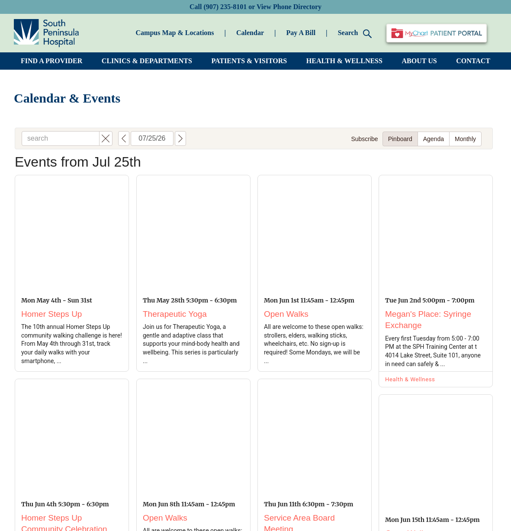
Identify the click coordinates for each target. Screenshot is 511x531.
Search (355, 33)
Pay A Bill (301, 32)
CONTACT (473, 60)
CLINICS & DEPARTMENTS (147, 60)
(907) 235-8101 (225, 6)
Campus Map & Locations (175, 32)
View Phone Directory (289, 6)
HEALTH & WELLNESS (344, 60)
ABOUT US (419, 60)
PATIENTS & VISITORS (249, 60)
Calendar (250, 32)
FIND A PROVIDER (51, 60)
